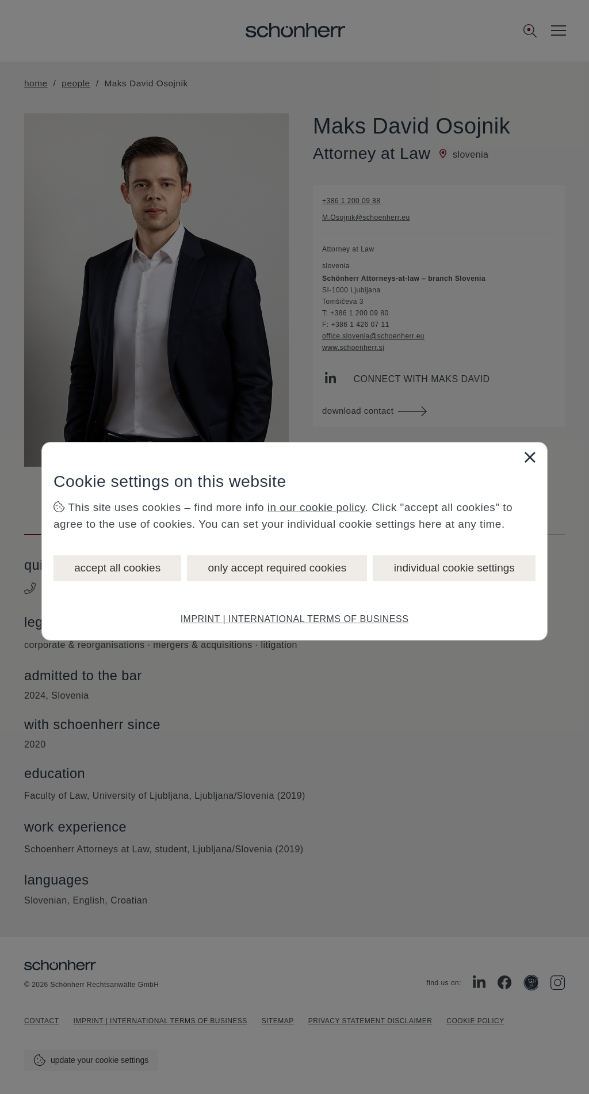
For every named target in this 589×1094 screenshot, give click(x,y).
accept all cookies (117, 568)
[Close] (529, 457)
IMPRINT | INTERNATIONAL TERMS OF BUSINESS (295, 619)
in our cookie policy (316, 507)
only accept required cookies (277, 568)
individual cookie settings (454, 568)
